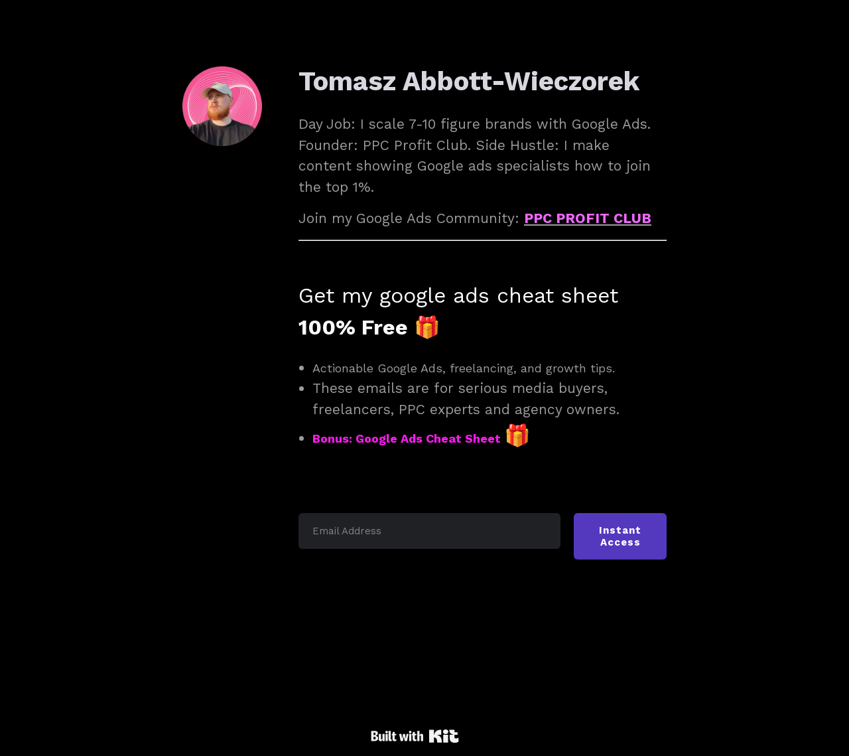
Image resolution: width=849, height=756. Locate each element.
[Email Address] (429, 531)
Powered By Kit (415, 736)
